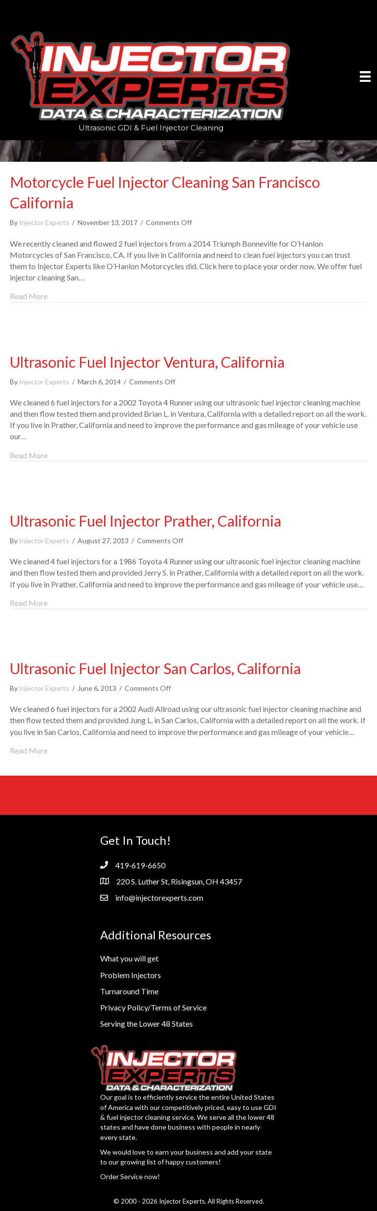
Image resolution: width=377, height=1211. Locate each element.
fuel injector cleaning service (150, 1117)
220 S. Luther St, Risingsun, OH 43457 (179, 881)
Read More (29, 295)
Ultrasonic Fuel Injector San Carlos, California (155, 668)
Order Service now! (130, 1176)
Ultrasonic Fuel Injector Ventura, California (147, 362)
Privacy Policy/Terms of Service (153, 1007)
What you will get (129, 958)
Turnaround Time (129, 991)
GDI (270, 1107)
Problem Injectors (130, 975)
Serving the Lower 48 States (146, 1023)
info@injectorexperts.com (159, 897)
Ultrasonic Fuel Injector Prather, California (145, 521)
